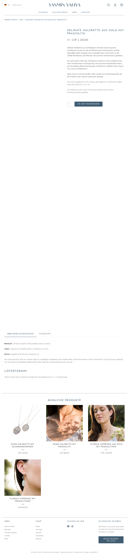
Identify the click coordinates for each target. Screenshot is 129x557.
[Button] (115, 5)
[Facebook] (68, 526)
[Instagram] (72, 526)
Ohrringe (39, 529)
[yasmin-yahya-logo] (64, 5)
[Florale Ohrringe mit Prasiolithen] (22, 484)
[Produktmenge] (71, 104)
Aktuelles (7, 529)
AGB (6, 539)
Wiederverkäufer (10, 533)
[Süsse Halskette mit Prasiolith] (64, 429)
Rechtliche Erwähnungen (51, 552)
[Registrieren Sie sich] (111, 539)
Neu (21, 20)
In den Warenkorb (88, 104)
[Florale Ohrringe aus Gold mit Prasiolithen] (106, 429)
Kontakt (7, 536)
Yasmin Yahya (10, 20)
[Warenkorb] (122, 5)
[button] (7, 5)
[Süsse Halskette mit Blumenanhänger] (22, 429)
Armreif (38, 533)
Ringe (38, 526)
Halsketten (39, 536)
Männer (38, 539)
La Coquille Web (78, 552)
